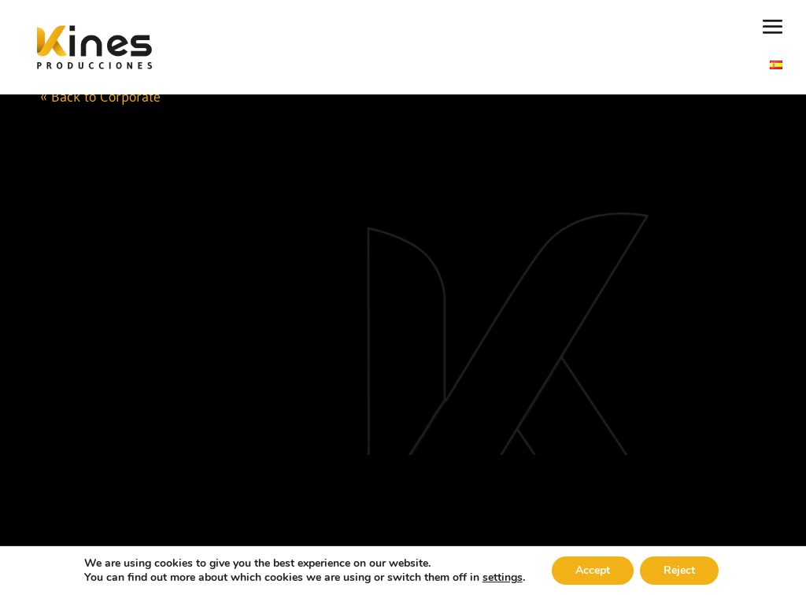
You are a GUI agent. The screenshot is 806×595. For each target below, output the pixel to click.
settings (502, 578)
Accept (592, 570)
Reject (679, 570)
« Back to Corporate (100, 96)
